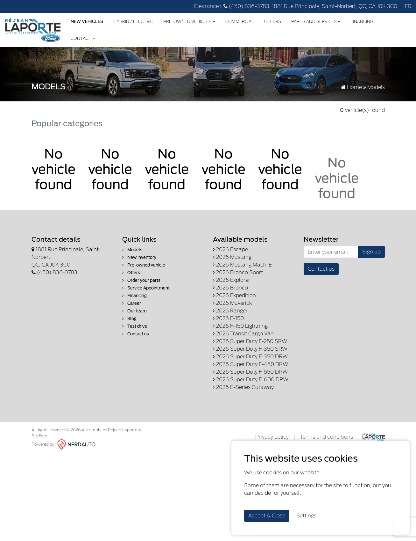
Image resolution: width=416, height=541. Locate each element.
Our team (134, 311)
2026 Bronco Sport (238, 272)
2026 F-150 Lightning (240, 326)
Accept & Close (266, 516)
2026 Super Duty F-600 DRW (250, 380)
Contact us (135, 334)
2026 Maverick (232, 303)
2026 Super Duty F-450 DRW (250, 364)
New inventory (139, 257)
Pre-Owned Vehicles (189, 21)
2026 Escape (230, 249)
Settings (306, 516)
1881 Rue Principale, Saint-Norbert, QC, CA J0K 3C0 (334, 6)
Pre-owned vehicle (143, 265)
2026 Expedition (234, 295)
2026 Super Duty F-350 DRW (250, 357)
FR (408, 6)
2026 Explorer (231, 280)
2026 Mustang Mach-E (242, 265)
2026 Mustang (232, 257)
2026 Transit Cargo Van (243, 334)
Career (131, 303)
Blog (129, 318)
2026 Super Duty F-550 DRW (250, 372)
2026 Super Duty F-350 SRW (250, 349)
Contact (83, 38)
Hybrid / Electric (133, 21)
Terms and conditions (326, 437)
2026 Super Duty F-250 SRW (250, 341)
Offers (272, 21)
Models (132, 249)
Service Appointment (146, 288)
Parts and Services (315, 21)
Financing (361, 21)
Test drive (134, 326)
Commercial (239, 21)
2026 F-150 (228, 318)
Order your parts (141, 280)
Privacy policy (272, 437)
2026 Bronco (230, 288)
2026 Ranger (230, 311)
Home (351, 87)
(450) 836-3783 (246, 6)
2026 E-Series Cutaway (243, 387)
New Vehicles (87, 21)
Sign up (371, 252)
